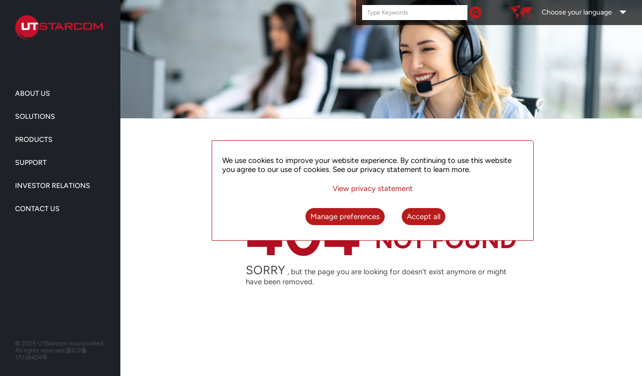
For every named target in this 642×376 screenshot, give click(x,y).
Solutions (35, 116)
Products (34, 139)
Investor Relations (52, 185)
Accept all (423, 216)
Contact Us (37, 209)
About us (32, 93)
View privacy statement (373, 188)
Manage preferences (345, 216)
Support (31, 162)
